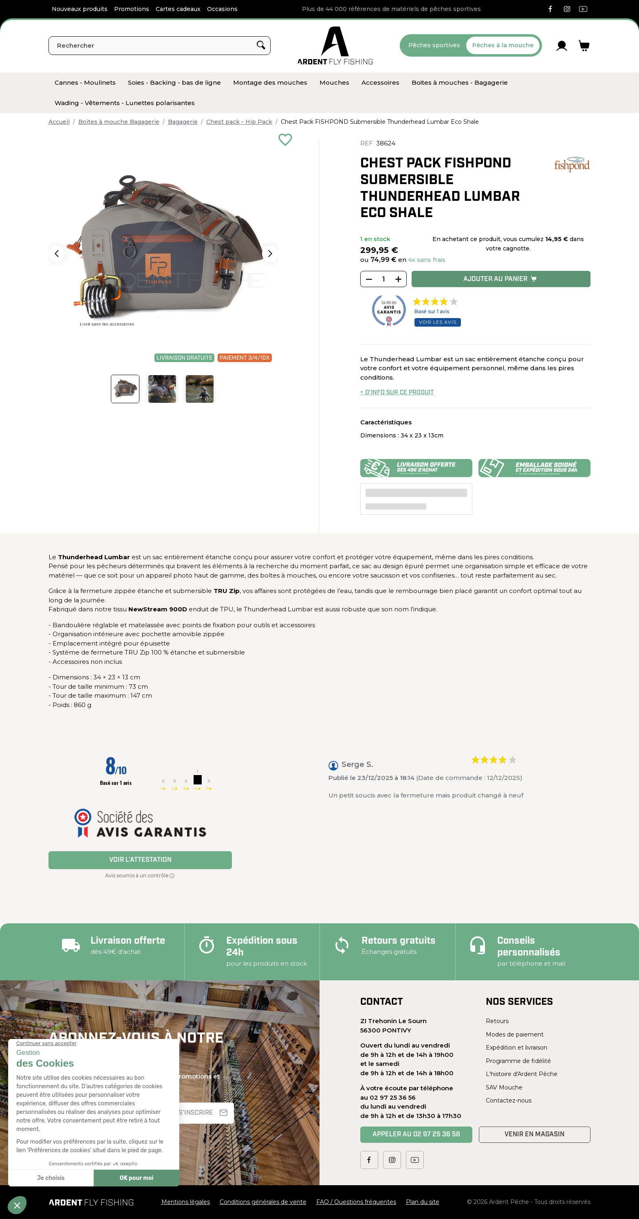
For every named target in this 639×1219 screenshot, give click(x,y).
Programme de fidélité (518, 1061)
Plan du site (422, 1202)
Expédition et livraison (516, 1047)
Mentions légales (185, 1202)
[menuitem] (85, 82)
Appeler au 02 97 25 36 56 (416, 1134)
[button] (56, 254)
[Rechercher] (159, 45)
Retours (497, 1021)
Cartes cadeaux (178, 9)
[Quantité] (383, 279)
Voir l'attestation (140, 860)
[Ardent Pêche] (335, 45)
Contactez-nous (508, 1100)
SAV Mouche (504, 1087)
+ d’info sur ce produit (397, 393)
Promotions (131, 9)
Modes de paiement (515, 1034)
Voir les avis (437, 322)
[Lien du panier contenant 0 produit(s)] (584, 46)
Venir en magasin (534, 1134)
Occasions (222, 9)
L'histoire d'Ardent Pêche (521, 1074)
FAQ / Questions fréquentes (356, 1202)
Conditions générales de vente (263, 1202)
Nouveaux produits (80, 9)
